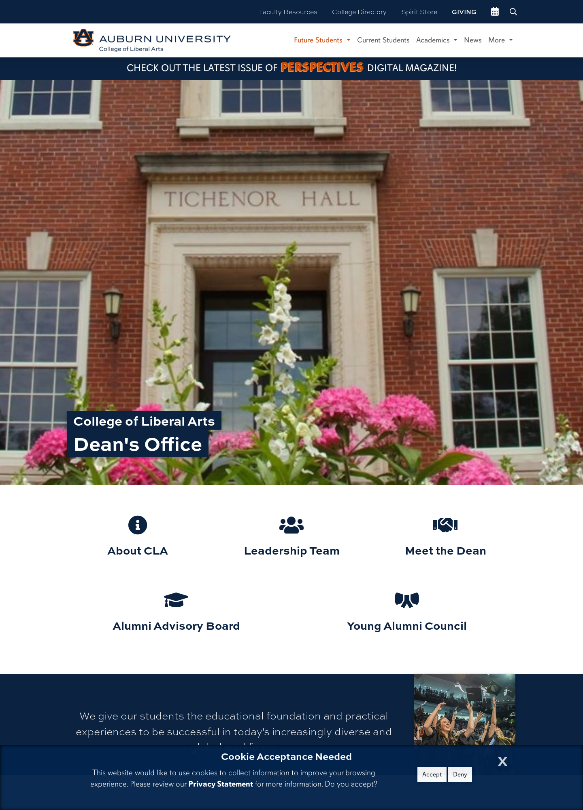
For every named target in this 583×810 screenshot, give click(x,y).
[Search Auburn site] (514, 11)
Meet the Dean (445, 550)
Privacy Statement (220, 784)
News (473, 40)
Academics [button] (434, 40)
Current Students (383, 40)
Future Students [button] (319, 40)
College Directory (359, 11)
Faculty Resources (288, 11)
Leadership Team (292, 550)
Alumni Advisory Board (176, 625)
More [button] (497, 40)
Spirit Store (419, 11)
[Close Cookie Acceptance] (503, 759)
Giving (464, 11)
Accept (432, 774)
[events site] (495, 12)
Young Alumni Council (407, 625)
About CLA (137, 550)
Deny (460, 774)
